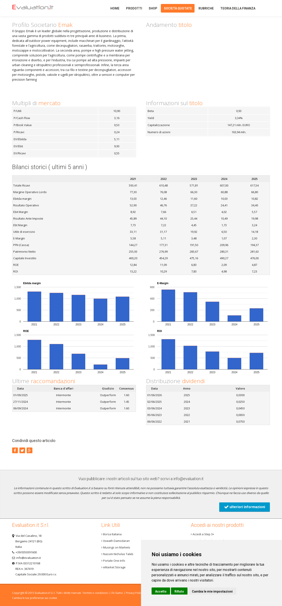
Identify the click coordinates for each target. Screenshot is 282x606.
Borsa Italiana (111, 534)
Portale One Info (113, 561)
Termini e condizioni (95, 593)
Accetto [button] (161, 591)
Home (40, 8)
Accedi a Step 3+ (202, 534)
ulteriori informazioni (244, 507)
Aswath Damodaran (115, 541)
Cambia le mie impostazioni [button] (212, 591)
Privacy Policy (134, 593)
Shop (153, 8)
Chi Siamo (117, 593)
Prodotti (134, 8)
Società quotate (178, 8)
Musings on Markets (115, 547)
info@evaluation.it (188, 478)
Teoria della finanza (237, 8)
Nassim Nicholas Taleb (117, 554)
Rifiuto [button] (179, 591)
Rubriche (206, 8)
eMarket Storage (113, 567)
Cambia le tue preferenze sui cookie (34, 598)
